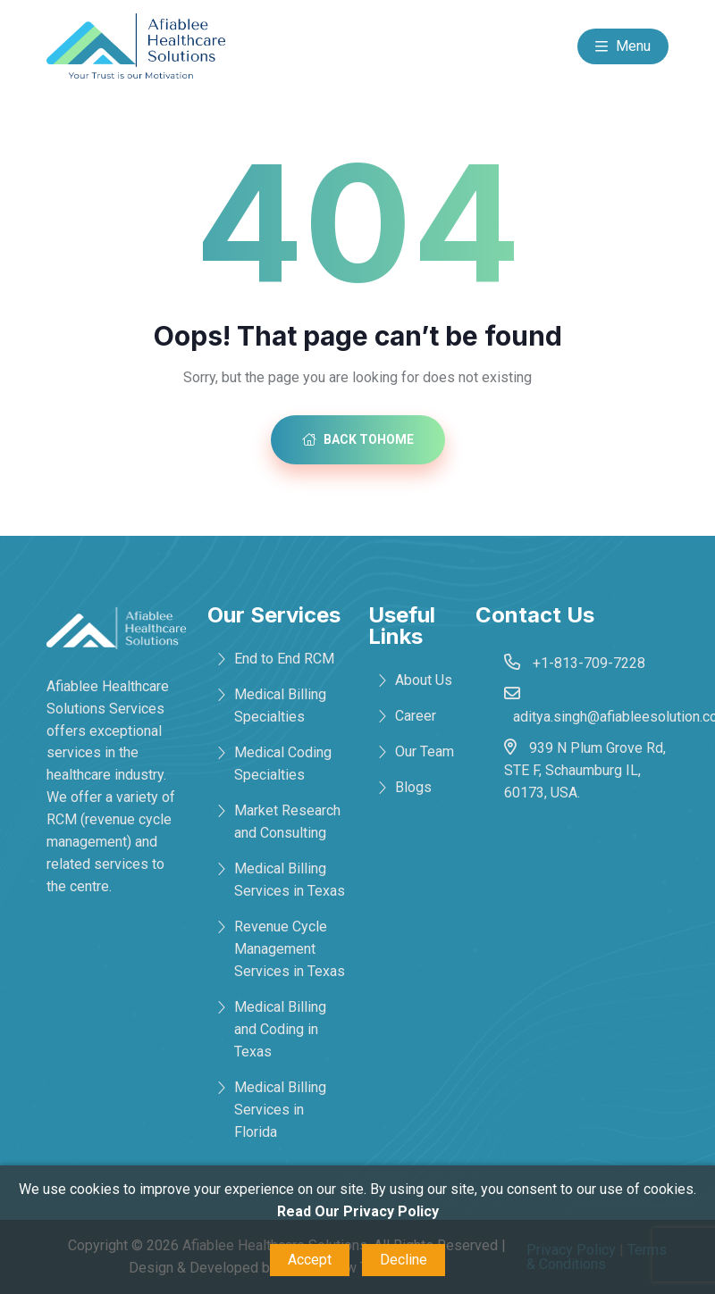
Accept (310, 1259)
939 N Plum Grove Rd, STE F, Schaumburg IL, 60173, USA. (585, 770)
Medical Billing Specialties (280, 705)
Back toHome (358, 439)
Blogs (413, 787)
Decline (403, 1259)
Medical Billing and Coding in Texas (280, 1029)
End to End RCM (284, 658)
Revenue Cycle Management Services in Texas (289, 949)
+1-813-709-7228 (589, 663)
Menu (623, 47)
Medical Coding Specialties (283, 763)
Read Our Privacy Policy (358, 1211)
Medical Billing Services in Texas (289, 879)
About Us (423, 680)
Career (415, 715)
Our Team (424, 751)
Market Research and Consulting (287, 821)
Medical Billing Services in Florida (280, 1109)
